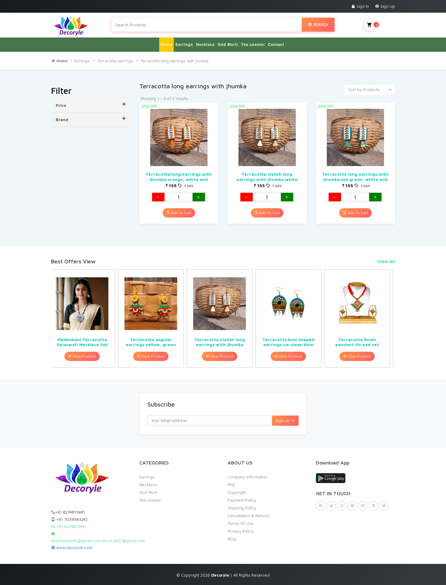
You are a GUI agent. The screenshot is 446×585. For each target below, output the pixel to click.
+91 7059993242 (69, 519)
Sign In (360, 6)
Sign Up (385, 6)
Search (318, 24)
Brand (90, 119)
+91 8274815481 (68, 512)
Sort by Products (364, 89)
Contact (276, 44)
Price (90, 105)
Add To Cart (178, 212)
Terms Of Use (241, 523)
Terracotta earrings (115, 60)
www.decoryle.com (71, 547)
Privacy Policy (241, 531)
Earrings (184, 44)
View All (386, 261)
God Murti (228, 44)
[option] (85, 318)
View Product (85, 356)
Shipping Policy (242, 507)
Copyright (237, 492)
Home (166, 44)
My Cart (379, 25)
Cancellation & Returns (248, 515)
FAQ (231, 484)
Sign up (285, 420)
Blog (232, 538)
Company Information (247, 476)
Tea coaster (253, 44)
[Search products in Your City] (207, 25)
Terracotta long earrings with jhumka (174, 60)
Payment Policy (242, 500)
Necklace (205, 44)
